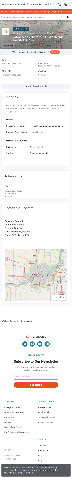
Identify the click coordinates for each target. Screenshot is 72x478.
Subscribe (36, 384)
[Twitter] (24, 344)
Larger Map (59, 297)
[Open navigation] (65, 4)
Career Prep (9, 417)
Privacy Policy (10, 455)
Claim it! (54, 52)
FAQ (40, 455)
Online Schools (16, 11)
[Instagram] (47, 344)
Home (4, 11)
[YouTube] (39, 344)
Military (7, 422)
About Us (42, 445)
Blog (40, 460)
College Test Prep (12, 407)
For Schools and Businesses (17, 432)
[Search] (60, 4)
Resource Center (45, 422)
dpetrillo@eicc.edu (20, 231)
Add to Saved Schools (36, 86)
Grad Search (43, 412)
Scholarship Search (47, 417)
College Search (44, 407)
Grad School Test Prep (14, 412)
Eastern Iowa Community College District (44, 11)
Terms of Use (10, 459)
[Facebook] (32, 344)
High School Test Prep (14, 427)
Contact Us (43, 450)
